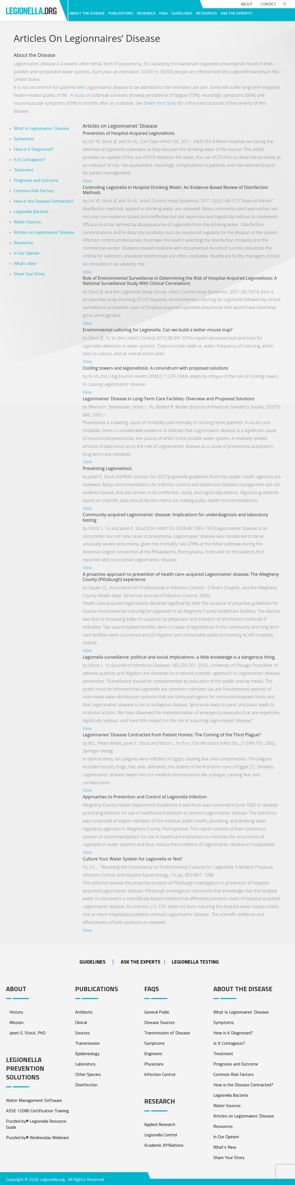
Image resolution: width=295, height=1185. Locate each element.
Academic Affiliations (164, 1145)
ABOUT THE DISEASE (87, 13)
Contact (268, 4)
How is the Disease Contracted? (43, 201)
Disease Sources (159, 1022)
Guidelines (92, 961)
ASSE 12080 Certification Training (37, 1110)
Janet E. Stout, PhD (27, 1032)
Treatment (24, 170)
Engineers (153, 1053)
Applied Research (159, 1124)
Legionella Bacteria (31, 211)
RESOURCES (206, 13)
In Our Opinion (26, 253)
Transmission (87, 1043)
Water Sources (27, 221)
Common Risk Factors (34, 190)
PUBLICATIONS (120, 13)
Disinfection (86, 1084)
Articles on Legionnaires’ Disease (44, 232)
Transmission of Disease (167, 1032)
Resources (23, 242)
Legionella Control (160, 1134)
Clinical (81, 1022)
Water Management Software (34, 1100)
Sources (82, 1032)
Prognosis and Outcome (36, 180)
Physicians (154, 1064)
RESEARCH (146, 13)
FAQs (163, 13)
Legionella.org (52, 1179)
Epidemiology (87, 1053)
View (87, 181)
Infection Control (159, 1074)
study (79, 95)
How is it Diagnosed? (33, 149)
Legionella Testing (195, 961)
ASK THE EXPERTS (236, 13)
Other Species (88, 1074)
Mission (16, 1022)
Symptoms (24, 138)
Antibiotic (84, 1012)
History (16, 1012)
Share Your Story (160, 103)
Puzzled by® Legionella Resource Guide (36, 1124)
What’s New (25, 263)
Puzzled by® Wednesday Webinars (37, 1137)
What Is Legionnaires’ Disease (41, 128)
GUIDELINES (182, 13)
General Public (157, 1012)
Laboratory (85, 1064)
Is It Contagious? (29, 159)
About (246, 4)
